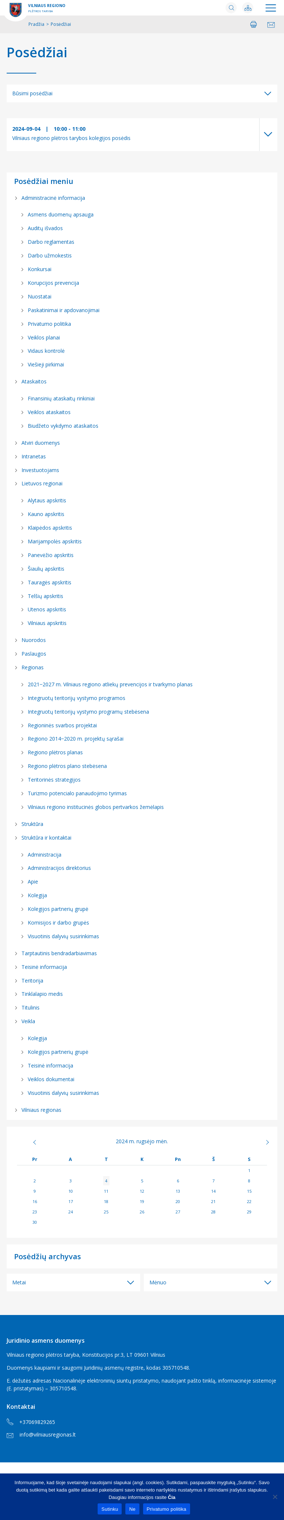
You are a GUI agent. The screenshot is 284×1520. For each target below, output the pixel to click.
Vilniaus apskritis (47, 622)
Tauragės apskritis (49, 582)
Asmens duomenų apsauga (61, 214)
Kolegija (37, 895)
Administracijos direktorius (59, 867)
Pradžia (36, 24)
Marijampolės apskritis (55, 541)
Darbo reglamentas (51, 241)
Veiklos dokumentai (51, 1079)
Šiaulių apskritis (46, 568)
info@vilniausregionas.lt (41, 1434)
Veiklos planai (44, 337)
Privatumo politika (49, 323)
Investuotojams (40, 470)
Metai (19, 1282)
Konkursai (39, 269)
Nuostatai (39, 296)
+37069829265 (31, 1422)
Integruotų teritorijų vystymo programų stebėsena (88, 711)
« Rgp (29, 1142)
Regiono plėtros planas (55, 752)
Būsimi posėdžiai (32, 93)
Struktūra (32, 823)
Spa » (254, 1142)
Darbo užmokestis (50, 255)
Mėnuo (157, 1282)
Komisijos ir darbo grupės (58, 922)
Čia (171, 1497)
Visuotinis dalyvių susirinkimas (63, 936)
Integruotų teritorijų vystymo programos (76, 697)
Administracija (44, 854)
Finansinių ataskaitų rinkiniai (61, 398)
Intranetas (33, 456)
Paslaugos (33, 653)
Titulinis (30, 1007)
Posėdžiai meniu (43, 181)
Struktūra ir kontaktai (46, 837)
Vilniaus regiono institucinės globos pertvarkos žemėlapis (96, 806)
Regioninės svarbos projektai (62, 725)
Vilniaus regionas (41, 1109)
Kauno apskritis (46, 514)
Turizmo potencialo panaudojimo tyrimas (77, 793)
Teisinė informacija (44, 966)
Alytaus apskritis (47, 500)
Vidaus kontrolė (46, 350)
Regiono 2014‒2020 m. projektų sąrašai (76, 738)
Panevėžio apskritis (51, 555)
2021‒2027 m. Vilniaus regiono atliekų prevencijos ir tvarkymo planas (110, 684)
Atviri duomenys (40, 442)
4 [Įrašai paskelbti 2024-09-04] (106, 1180)
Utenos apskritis (47, 609)
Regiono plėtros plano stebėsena (67, 765)
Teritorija (32, 980)
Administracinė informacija (53, 197)
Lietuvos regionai (41, 483)
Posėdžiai (37, 52)
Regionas (32, 667)
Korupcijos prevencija (53, 282)
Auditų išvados (45, 228)
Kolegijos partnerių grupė (58, 908)
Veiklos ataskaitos (49, 412)
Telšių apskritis (45, 596)
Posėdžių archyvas (47, 1256)
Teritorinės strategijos (54, 779)
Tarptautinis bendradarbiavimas (59, 953)
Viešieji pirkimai (46, 364)
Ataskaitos (34, 381)
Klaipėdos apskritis (50, 527)
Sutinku (109, 1509)
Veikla (28, 1021)
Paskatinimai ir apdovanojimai (63, 310)
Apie (33, 881)
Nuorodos (33, 639)
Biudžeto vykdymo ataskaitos (63, 425)
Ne (132, 1509)
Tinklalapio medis (42, 993)
